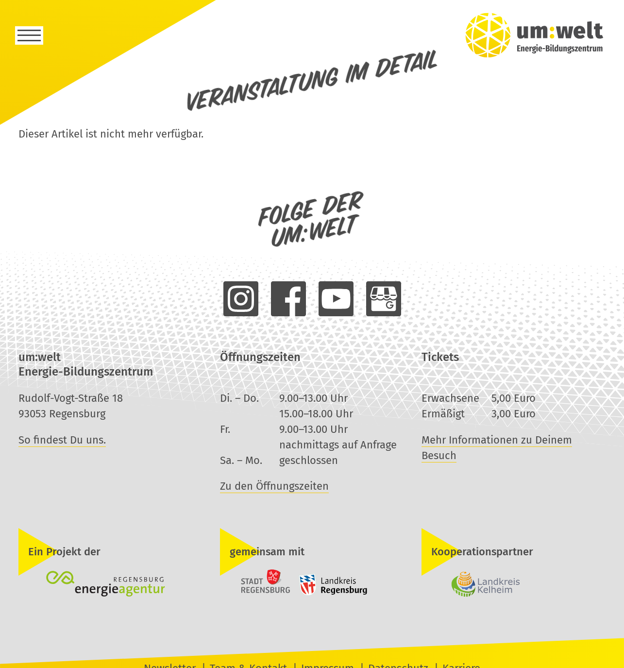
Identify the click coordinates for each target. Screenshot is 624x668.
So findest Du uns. (62, 439)
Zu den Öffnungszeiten (274, 486)
